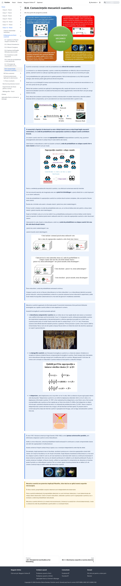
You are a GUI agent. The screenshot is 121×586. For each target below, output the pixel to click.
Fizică (14, 2)
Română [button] (92, 2)
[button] (11, 7)
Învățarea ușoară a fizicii (43, 573)
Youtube (65, 576)
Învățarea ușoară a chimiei (44, 576)
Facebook (65, 573)
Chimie (19, 2)
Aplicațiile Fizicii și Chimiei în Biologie (47, 578)
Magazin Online (29, 2)
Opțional (39, 2)
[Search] (111, 2)
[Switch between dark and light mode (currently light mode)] (99, 2)
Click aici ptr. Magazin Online (20, 573)
